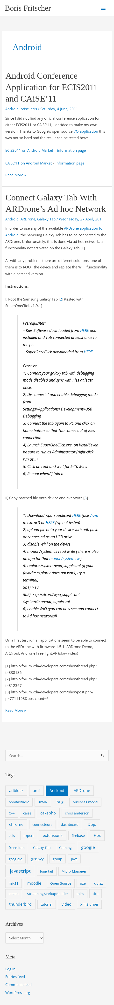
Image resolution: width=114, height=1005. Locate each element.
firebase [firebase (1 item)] (78, 835)
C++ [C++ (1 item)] (12, 813)
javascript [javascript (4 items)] (20, 871)
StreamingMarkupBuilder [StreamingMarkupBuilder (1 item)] (47, 893)
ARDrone (28, 219)
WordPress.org (17, 992)
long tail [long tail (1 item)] (46, 871)
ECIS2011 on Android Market (29, 150)
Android (12, 108)
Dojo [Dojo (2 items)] (92, 824)
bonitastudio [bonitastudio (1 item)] (19, 802)
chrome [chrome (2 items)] (16, 824)
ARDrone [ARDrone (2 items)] (82, 790)
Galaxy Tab (46, 219)
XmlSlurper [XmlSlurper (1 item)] (89, 904)
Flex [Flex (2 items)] (97, 835)
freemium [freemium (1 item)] (17, 847)
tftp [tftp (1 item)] (96, 893)
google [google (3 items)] (88, 847)
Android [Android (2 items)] (57, 790)
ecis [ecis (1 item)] (12, 835)
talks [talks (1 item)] (80, 893)
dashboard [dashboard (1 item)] (69, 824)
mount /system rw (64, 558)
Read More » (15, 175)
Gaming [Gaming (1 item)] (65, 847)
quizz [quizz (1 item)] (98, 883)
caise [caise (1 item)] (27, 813)
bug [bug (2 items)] (60, 802)
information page (71, 150)
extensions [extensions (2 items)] (53, 835)
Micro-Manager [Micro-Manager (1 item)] (74, 871)
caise (25, 108)
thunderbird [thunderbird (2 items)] (20, 904)
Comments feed (18, 984)
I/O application (85, 131)
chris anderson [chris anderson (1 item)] (77, 813)
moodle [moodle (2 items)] (34, 883)
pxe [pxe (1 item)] (83, 883)
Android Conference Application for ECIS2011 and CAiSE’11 (51, 87)
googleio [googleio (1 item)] (15, 859)
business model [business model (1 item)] (85, 802)
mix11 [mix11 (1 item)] (13, 883)
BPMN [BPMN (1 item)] (43, 802)
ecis (34, 108)
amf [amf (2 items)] (36, 790)
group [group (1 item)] (57, 859)
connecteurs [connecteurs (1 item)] (42, 824)
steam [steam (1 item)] (14, 893)
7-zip (94, 515)
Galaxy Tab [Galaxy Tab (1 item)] (42, 847)
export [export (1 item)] (28, 835)
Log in (10, 968)
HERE (84, 330)
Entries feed (15, 976)
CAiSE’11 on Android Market (28, 163)
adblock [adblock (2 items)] (16, 790)
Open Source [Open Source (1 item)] (60, 883)
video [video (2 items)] (66, 904)
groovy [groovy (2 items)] (37, 858)
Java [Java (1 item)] (74, 859)
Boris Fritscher (28, 8)
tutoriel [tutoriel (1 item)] (46, 904)
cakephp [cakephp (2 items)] (48, 813)
